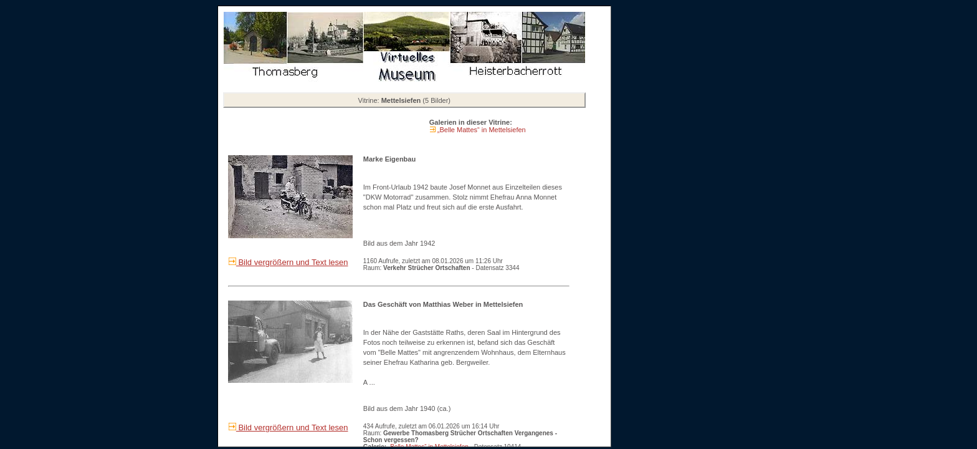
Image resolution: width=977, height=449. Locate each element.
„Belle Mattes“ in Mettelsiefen (481, 129)
